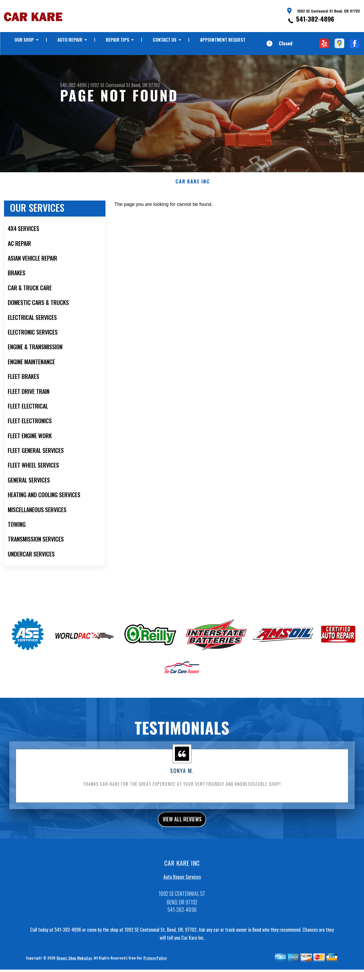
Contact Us (165, 39)
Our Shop (24, 39)
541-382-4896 (315, 18)
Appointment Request (222, 39)
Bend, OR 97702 (145, 84)
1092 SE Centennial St (110, 84)
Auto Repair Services (182, 895)
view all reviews (182, 836)
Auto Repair (69, 39)
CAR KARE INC (192, 198)
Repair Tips (117, 39)
